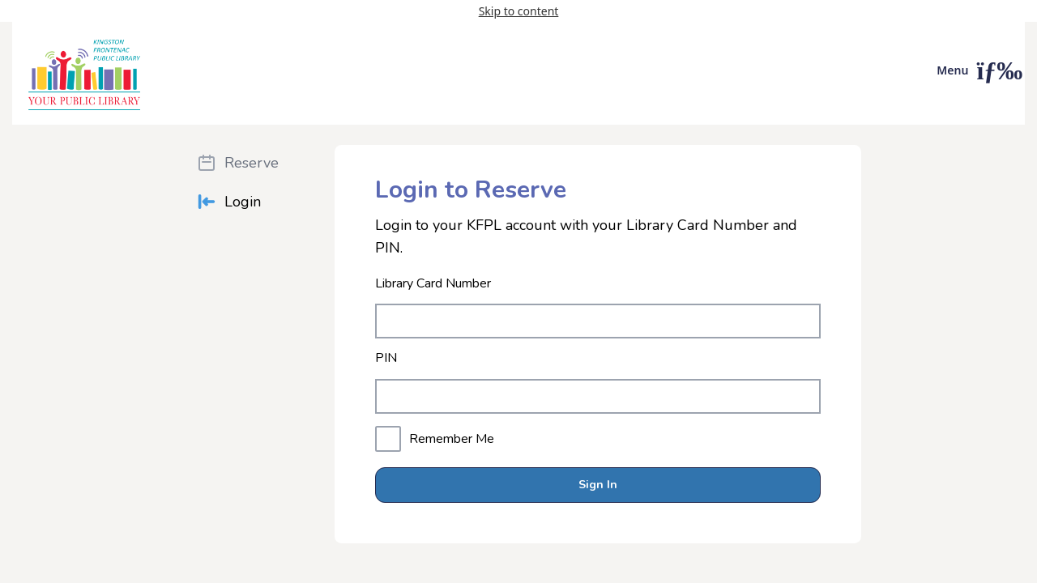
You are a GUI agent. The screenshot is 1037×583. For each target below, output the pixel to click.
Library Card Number (433, 284)
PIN (386, 358)
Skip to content (519, 11)
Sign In (597, 484)
